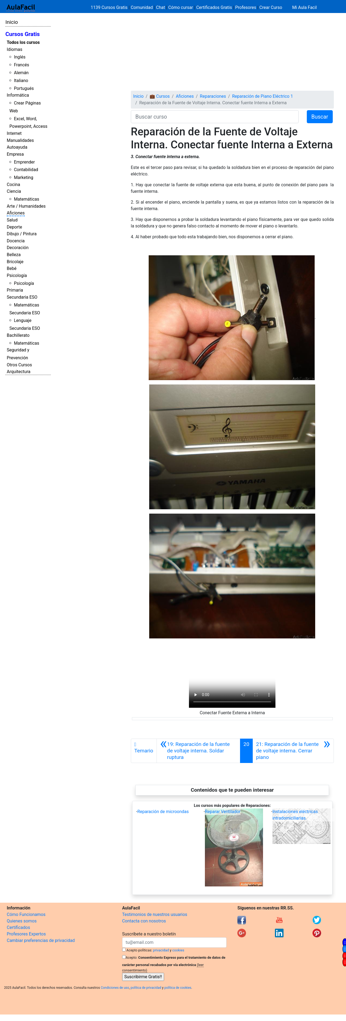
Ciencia (14, 191)
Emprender (24, 162)
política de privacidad (146, 988)
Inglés (19, 57)
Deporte (14, 227)
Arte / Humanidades (26, 206)
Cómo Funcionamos (26, 914)
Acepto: (131, 957)
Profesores (245, 7)
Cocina (13, 184)
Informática (18, 95)
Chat (160, 7)
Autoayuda (17, 147)
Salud (12, 220)
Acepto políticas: (139, 950)
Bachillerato (18, 335)
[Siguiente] (293, 751)
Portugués (24, 88)
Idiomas (14, 49)
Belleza (14, 254)
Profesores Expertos (26, 934)
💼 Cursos (160, 96)
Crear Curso (271, 7)
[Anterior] (198, 751)
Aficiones (16, 213)
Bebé (11, 268)
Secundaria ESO (22, 297)
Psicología (17, 275)
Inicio (11, 22)
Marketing (23, 177)
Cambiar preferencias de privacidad (41, 940)
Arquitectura (18, 371)
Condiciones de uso (115, 988)
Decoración (18, 247)
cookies (178, 950)
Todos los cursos (23, 42)
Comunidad (142, 7)
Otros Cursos (19, 364)
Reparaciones (213, 96)
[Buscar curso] (215, 116)
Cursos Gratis (22, 34)
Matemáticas (26, 199)
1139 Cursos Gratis (110, 7)
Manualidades (20, 140)
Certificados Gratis (214, 7)
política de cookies (177, 988)
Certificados (18, 927)
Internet (14, 133)
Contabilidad (26, 169)
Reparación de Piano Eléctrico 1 (262, 96)
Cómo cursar (180, 7)
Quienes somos (22, 921)
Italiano (21, 80)
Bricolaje (15, 261)
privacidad (161, 950)
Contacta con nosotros (144, 921)
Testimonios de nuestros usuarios (154, 914)
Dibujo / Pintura (21, 233)
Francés (21, 64)
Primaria (15, 290)
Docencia (16, 240)
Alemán (21, 72)
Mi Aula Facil (304, 7)
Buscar (319, 116)
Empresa (15, 154)
